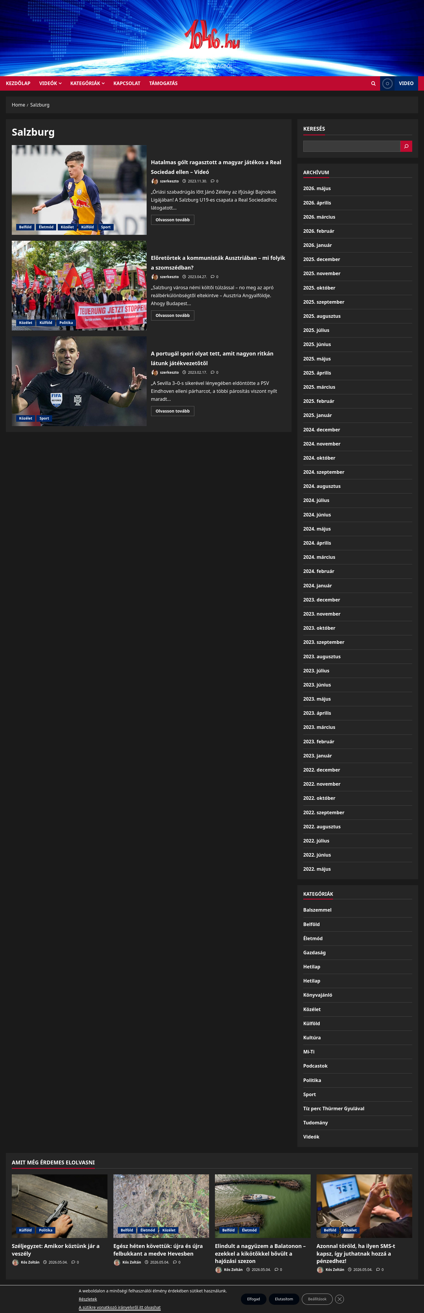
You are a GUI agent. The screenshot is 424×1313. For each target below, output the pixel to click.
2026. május (317, 188)
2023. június (317, 685)
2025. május (317, 358)
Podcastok (315, 1066)
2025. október (319, 288)
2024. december (321, 429)
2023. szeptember (323, 642)
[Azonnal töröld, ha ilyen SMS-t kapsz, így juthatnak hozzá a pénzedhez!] (364, 1206)
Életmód (46, 227)
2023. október (319, 628)
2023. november (321, 614)
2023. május (317, 699)
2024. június (317, 514)
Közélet (67, 227)
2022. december (321, 770)
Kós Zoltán (25, 1262)
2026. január (317, 245)
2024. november (321, 444)
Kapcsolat (126, 83)
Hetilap (311, 966)
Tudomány (315, 1122)
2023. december (321, 599)
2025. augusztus (322, 316)
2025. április (317, 373)
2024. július (316, 500)
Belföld (25, 227)
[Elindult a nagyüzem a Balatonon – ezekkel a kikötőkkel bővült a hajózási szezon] (263, 1206)
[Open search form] (373, 83)
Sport (106, 227)
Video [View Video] (397, 83)
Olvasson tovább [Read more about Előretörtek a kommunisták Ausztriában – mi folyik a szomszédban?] (175, 321)
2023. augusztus (322, 656)
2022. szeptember (323, 812)
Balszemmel (317, 910)
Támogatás (163, 83)
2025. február (318, 401)
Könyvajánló (317, 995)
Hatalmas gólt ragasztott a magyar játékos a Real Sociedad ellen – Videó (79, 190)
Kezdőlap (226, 1292)
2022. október (319, 798)
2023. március (319, 727)
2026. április (317, 203)
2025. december (321, 259)
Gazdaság (314, 952)
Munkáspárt (198, 1292)
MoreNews (234, 1306)
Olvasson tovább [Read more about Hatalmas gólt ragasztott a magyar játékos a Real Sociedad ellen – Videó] (175, 221)
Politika (66, 322)
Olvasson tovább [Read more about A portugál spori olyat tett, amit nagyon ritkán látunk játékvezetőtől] (175, 412)
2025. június (317, 344)
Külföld (87, 227)
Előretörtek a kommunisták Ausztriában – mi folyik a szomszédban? (79, 285)
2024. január (317, 585)
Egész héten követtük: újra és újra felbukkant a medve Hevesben (158, 1249)
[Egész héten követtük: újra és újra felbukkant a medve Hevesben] (161, 1206)
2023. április (317, 713)
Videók (48, 83)
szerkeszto (165, 181)
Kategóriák (85, 83)
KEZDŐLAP (18, 83)
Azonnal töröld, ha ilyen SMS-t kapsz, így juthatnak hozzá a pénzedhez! (356, 1253)
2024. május (317, 529)
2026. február (318, 231)
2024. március (319, 557)
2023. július (316, 670)
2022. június (317, 855)
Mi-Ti (308, 1051)
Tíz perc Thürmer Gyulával (334, 1108)
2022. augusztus (322, 826)
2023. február (318, 741)
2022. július (316, 840)
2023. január (317, 755)
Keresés (314, 128)
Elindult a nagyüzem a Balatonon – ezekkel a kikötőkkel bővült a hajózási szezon (260, 1253)
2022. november (321, 784)
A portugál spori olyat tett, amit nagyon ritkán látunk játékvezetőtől (79, 381)
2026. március (319, 217)
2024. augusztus (322, 486)
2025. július (316, 330)
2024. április (317, 543)
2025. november (321, 273)
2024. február (318, 571)
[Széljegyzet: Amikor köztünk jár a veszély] (59, 1206)
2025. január (317, 415)
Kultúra (312, 1037)
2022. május (317, 869)
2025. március (319, 387)
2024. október (319, 458)
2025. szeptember (323, 302)
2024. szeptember (323, 472)
